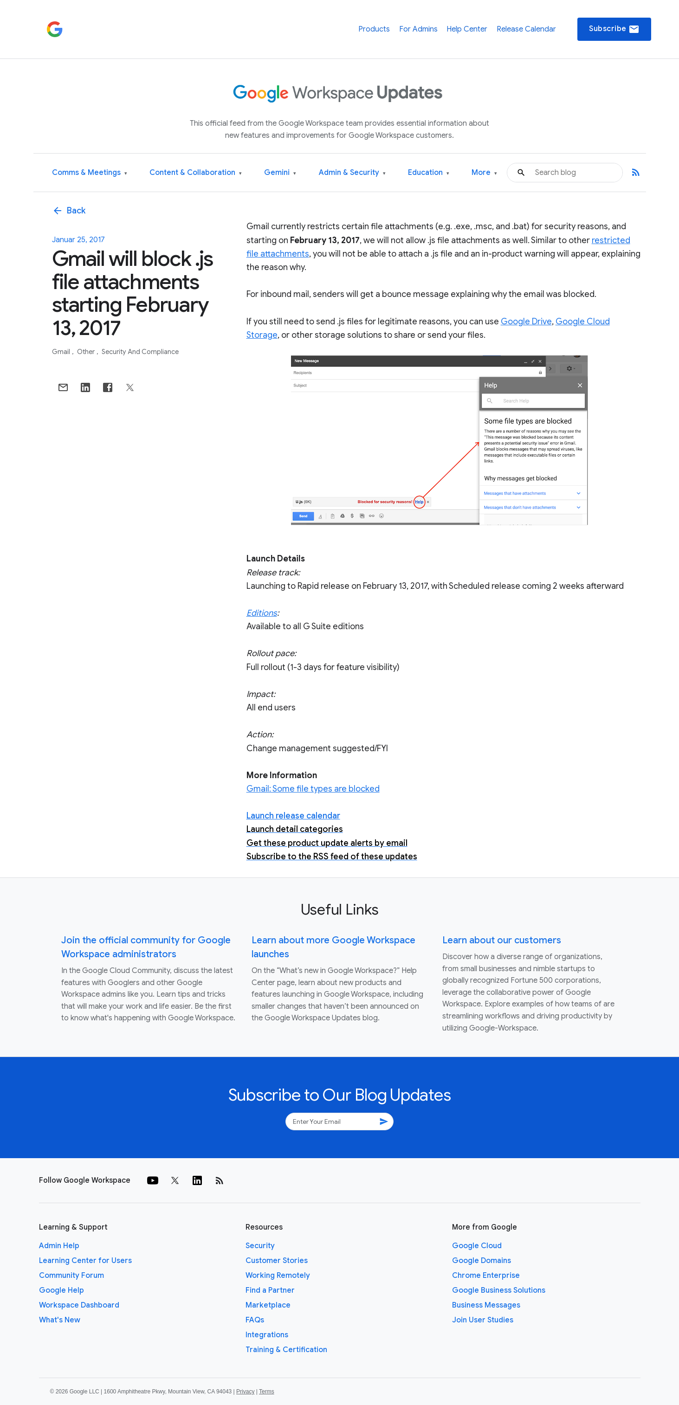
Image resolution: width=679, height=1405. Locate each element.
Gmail (61, 352)
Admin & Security (352, 172)
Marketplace (268, 1305)
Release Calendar (526, 29)
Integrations (267, 1335)
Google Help (61, 1290)
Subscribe (614, 29)
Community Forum (71, 1275)
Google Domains (481, 1260)
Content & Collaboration (195, 172)
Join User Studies (482, 1320)
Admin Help (59, 1245)
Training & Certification (286, 1349)
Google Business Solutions (498, 1290)
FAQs (255, 1320)
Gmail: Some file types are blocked (313, 789)
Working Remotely (278, 1275)
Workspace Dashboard (79, 1305)
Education (428, 172)
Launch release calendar (293, 816)
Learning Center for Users (85, 1260)
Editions (261, 613)
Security (260, 1245)
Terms (266, 1391)
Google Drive (526, 321)
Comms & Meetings (89, 172)
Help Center (466, 29)
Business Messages (486, 1305)
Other (86, 352)
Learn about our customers (501, 940)
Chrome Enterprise (486, 1275)
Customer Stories (277, 1260)
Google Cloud (477, 1245)
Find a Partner (270, 1290)
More (484, 172)
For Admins (418, 29)
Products (374, 29)
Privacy (245, 1391)
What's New (59, 1320)
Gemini (280, 172)
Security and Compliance (140, 352)
